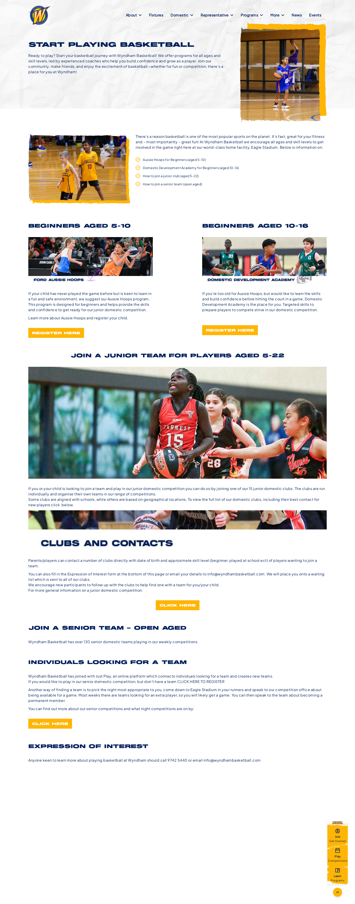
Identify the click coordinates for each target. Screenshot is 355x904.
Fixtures (156, 15)
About (134, 15)
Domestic (181, 15)
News (297, 15)
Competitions (337, 855)
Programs (252, 15)
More (277, 15)
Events (315, 15)
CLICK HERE (50, 724)
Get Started (337, 835)
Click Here (177, 605)
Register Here (56, 333)
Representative (217, 15)
